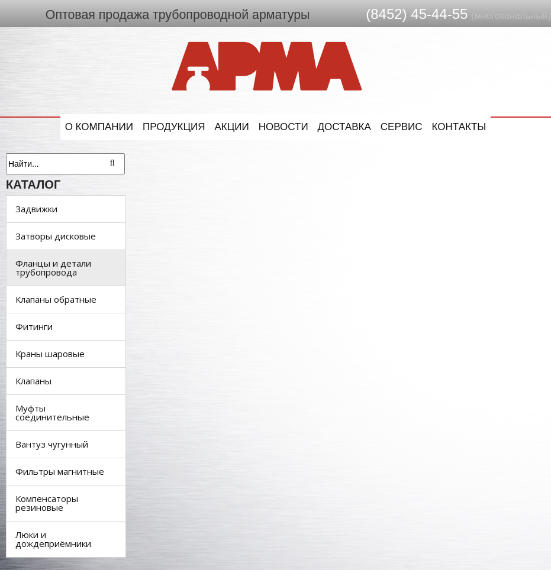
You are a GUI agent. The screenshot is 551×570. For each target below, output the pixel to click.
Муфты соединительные (52, 412)
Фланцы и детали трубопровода (53, 267)
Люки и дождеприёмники (53, 539)
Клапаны (33, 381)
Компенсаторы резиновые (46, 503)
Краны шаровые (50, 354)
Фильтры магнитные (59, 471)
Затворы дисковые (55, 236)
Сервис (402, 126)
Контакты (459, 126)
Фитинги (34, 326)
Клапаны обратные (55, 299)
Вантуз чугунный (51, 444)
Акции (232, 126)
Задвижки (36, 209)
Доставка (344, 126)
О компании (99, 126)
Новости (283, 126)
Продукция (174, 126)
